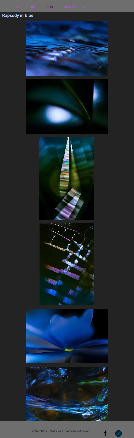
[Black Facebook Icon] (105, 433)
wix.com (86, 431)
